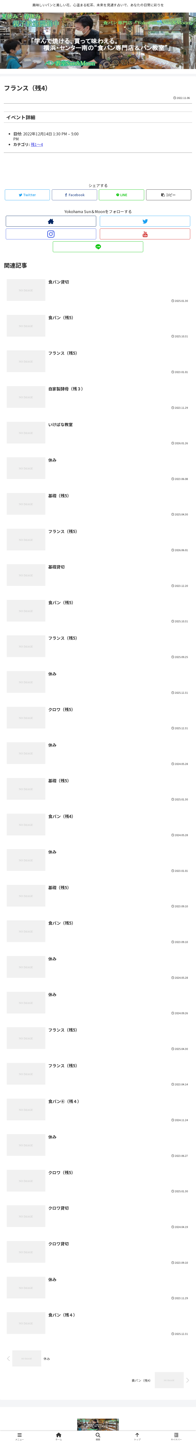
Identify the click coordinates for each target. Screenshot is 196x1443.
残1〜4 (37, 144)
